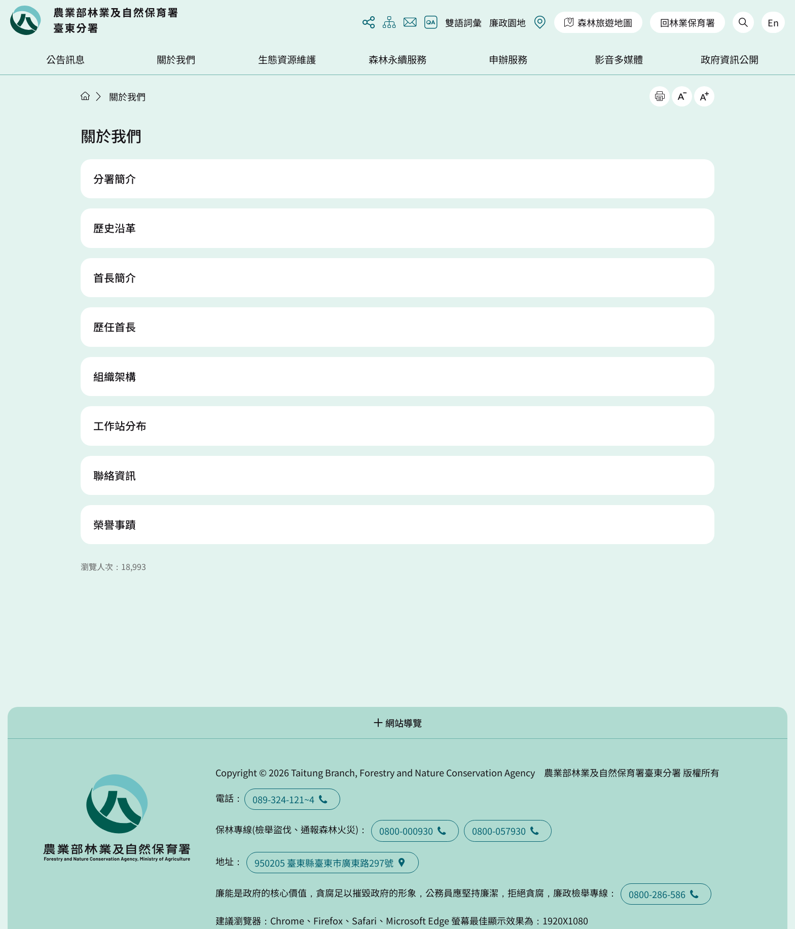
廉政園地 (507, 22)
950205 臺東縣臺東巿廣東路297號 (333, 862)
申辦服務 (508, 59)
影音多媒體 (619, 59)
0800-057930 (508, 830)
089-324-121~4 (292, 799)
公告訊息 (65, 59)
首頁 (85, 95)
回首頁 (93, 20)
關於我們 (176, 59)
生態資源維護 (287, 59)
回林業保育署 (687, 22)
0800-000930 (415, 830)
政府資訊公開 (729, 59)
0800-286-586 (666, 894)
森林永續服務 (397, 59)
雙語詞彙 (463, 22)
